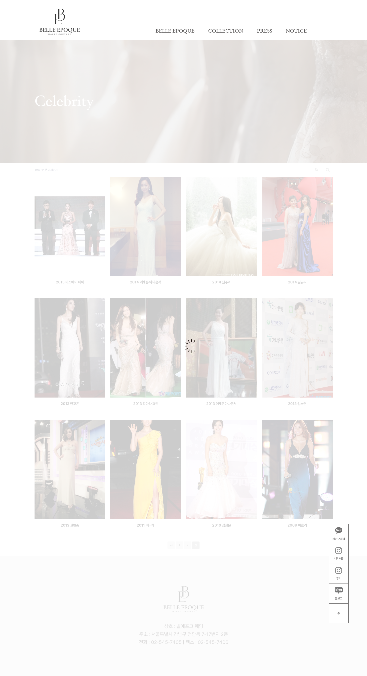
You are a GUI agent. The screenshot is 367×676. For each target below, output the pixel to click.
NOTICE (296, 31)
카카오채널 (338, 534)
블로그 (339, 593)
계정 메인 (338, 554)
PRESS (264, 31)
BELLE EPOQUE (175, 31)
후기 (338, 574)
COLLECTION (225, 31)
